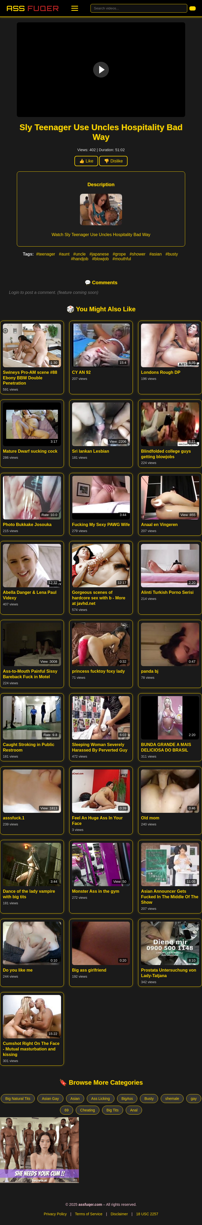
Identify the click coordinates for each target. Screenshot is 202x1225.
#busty (171, 254)
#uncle (80, 254)
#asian (156, 254)
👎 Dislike (113, 161)
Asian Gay (50, 1098)
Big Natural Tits (17, 1098)
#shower (138, 254)
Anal (134, 1110)
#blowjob (101, 259)
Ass (32, 8)
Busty (149, 1098)
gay (194, 1098)
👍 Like (86, 161)
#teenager (46, 254)
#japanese (99, 254)
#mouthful (122, 259)
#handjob (80, 259)
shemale (172, 1098)
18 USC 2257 (147, 1214)
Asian (75, 1098)
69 (66, 1110)
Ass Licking (100, 1098)
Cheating (87, 1110)
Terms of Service (88, 1214)
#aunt (64, 254)
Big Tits (113, 1110)
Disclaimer (119, 1214)
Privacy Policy (55, 1214)
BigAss (127, 1098)
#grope (120, 254)
